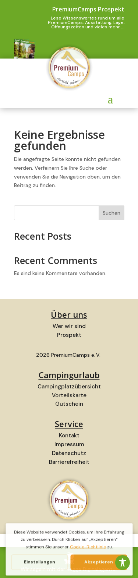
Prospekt (69, 335)
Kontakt (69, 435)
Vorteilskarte (69, 395)
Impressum (69, 444)
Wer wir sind (69, 326)
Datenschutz (69, 453)
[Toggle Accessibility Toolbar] (122, 562)
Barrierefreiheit (69, 462)
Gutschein (69, 404)
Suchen (111, 212)
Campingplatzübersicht (69, 386)
